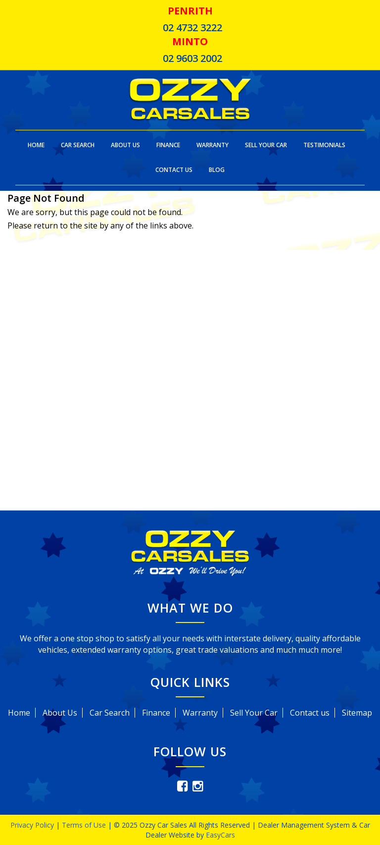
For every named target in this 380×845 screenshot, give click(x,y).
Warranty (212, 145)
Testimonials (324, 145)
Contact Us (173, 170)
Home (36, 145)
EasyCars (220, 835)
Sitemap (357, 712)
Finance (168, 145)
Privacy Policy (33, 825)
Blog (217, 170)
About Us (125, 145)
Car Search (78, 145)
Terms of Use (85, 825)
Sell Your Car (266, 145)
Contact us (310, 712)
